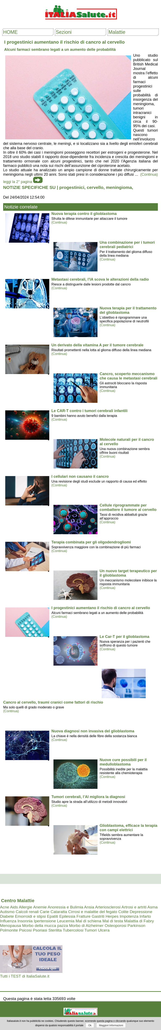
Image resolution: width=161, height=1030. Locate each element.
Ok (89, 1025)
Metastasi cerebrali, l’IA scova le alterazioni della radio (100, 279)
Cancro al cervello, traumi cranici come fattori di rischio (53, 702)
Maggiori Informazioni (111, 1025)
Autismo (7, 912)
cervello (95, 187)
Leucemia (65, 921)
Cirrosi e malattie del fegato (92, 912)
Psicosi (25, 930)
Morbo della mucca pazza (45, 925)
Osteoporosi (115, 925)
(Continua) (59, 222)
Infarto (145, 916)
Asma (152, 907)
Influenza (8, 921)
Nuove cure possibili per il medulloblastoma (123, 762)
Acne (4, 907)
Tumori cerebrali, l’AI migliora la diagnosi (88, 797)
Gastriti (98, 916)
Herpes (111, 916)
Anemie (40, 907)
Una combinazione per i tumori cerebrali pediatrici (127, 244)
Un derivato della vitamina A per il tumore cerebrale (97, 345)
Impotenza (129, 916)
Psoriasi (40, 930)
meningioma (119, 187)
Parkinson (136, 925)
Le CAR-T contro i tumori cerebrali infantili (89, 411)
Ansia (89, 907)
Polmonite (9, 930)
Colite (123, 912)
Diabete (7, 916)
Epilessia (67, 916)
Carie (44, 912)
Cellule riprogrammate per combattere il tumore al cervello (128, 507)
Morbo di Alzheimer (86, 925)
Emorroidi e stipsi (30, 916)
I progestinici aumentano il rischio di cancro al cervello (100, 608)
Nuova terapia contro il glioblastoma (84, 214)
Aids (14, 907)
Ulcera (103, 930)
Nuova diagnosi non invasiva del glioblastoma (92, 731)
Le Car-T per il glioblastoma (124, 637)
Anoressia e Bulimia (65, 907)
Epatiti (52, 916)
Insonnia (25, 921)
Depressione (141, 912)
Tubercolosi (73, 930)
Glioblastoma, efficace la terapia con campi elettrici (128, 827)
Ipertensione (45, 921)
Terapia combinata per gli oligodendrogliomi (91, 542)
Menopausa (10, 925)
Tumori (90, 930)
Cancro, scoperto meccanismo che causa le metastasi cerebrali (128, 376)
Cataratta (59, 912)
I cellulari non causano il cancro (80, 476)
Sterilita (55, 930)
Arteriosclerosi (108, 907)
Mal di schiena (88, 921)
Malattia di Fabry (139, 921)
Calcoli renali (27, 912)
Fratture (84, 916)
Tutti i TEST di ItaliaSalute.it (24, 976)
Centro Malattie (17, 900)
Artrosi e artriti (133, 907)
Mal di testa (113, 921)
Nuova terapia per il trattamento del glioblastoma (128, 310)
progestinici (71, 187)
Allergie (25, 907)
